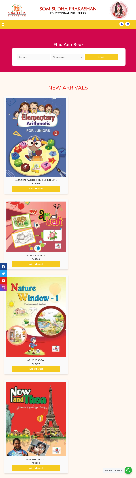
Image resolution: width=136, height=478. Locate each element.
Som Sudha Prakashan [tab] (122, 189)
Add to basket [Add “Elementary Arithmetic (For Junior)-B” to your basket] (19, 152)
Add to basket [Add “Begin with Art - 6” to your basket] (51, 298)
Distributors (118, 463)
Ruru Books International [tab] (47, 189)
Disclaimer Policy (93, 465)
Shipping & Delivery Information (93, 454)
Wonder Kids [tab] (68, 189)
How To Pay (118, 453)
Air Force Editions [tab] (9, 189)
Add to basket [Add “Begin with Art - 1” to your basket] (19, 236)
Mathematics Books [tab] (86, 189)
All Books (17, 450)
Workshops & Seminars (118, 449)
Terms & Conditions (93, 460)
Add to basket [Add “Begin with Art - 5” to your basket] (19, 285)
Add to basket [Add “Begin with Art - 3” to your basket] (84, 236)
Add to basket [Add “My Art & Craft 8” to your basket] (51, 134)
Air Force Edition (42, 455)
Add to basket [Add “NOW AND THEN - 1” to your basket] (117, 144)
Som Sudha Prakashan (42, 459)
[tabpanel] (68, 256)
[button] (68, 412)
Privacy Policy (92, 449)
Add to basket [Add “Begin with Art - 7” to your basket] (84, 298)
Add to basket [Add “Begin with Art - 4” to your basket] (117, 236)
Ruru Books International (42, 464)
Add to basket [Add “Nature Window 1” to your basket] (84, 147)
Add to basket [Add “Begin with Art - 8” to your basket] (117, 298)
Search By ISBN (16, 455)
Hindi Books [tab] (105, 189)
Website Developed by (87, 476)
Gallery (118, 458)
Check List (17, 464)
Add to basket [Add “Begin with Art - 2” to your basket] (51, 236)
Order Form (16, 459)
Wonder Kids (42, 450)
